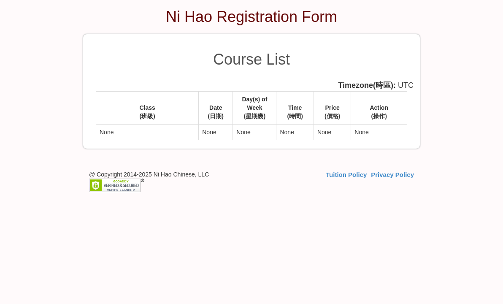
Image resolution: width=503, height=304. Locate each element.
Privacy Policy (392, 174)
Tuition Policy (346, 174)
